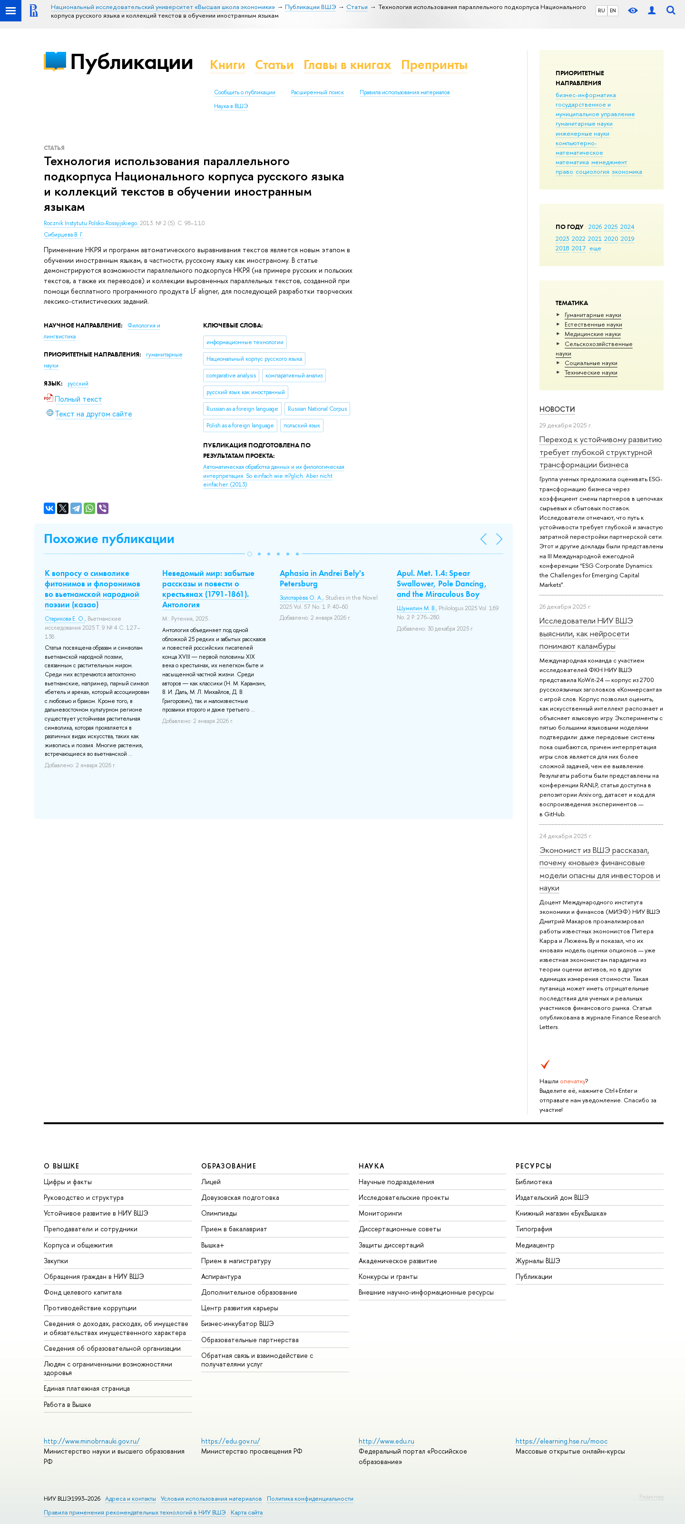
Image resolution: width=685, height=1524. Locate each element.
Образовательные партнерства (250, 1339)
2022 (579, 238)
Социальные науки (591, 362)
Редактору (651, 1496)
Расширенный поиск (317, 92)
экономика (627, 171)
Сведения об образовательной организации (112, 1348)
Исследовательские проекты (404, 1197)
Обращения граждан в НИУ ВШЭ (94, 1276)
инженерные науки (582, 133)
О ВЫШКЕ (62, 1165)
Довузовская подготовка (240, 1197)
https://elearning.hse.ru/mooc (561, 1440)
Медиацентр (535, 1244)
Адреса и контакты (130, 1498)
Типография (534, 1228)
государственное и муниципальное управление (595, 109)
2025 (611, 226)
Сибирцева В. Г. (64, 234)
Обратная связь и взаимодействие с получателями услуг (257, 1359)
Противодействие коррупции (90, 1307)
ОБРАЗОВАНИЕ (228, 1165)
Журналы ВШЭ (538, 1260)
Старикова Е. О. (65, 619)
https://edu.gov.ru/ (230, 1440)
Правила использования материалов (405, 92)
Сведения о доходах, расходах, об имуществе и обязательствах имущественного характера (116, 1327)
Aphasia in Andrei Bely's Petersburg (322, 578)
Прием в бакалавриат (234, 1228)
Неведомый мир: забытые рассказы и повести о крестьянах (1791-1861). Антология (208, 589)
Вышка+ (213, 1244)
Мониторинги (380, 1212)
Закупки (56, 1260)
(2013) (273, 475)
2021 (595, 238)
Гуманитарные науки (593, 314)
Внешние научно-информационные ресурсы (426, 1291)
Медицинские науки (593, 333)
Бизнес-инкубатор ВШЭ (237, 1323)
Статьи (274, 64)
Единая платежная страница (87, 1388)
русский (78, 383)
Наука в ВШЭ (231, 106)
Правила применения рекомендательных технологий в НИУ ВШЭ (135, 1512)
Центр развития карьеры (239, 1307)
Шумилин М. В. (416, 608)
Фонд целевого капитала (83, 1291)
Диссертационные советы (400, 1228)
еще (595, 248)
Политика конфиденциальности (310, 1498)
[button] (249, 554)
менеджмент (609, 162)
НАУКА (372, 1165)
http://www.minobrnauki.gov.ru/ (92, 1440)
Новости (557, 409)
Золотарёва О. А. (301, 598)
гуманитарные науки (584, 123)
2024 (627, 226)
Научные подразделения (396, 1181)
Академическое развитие (398, 1260)
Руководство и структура (84, 1197)
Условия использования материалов (211, 1498)
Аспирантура (221, 1276)
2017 (579, 248)
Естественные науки (593, 324)
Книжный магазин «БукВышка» (561, 1212)
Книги (227, 64)
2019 (628, 238)
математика (572, 162)
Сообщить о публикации (244, 92)
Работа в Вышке (67, 1404)
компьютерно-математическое (579, 148)
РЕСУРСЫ (534, 1165)
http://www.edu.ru (386, 1440)
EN (613, 10)
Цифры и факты (68, 1181)
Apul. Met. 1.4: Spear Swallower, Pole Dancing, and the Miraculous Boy (442, 583)
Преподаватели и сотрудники (90, 1228)
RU (601, 10)
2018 (562, 248)
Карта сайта (247, 1512)
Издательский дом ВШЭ (552, 1197)
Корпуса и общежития (78, 1244)
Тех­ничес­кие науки (591, 372)
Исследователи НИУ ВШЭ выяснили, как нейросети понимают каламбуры (586, 633)
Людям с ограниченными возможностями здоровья (108, 1368)
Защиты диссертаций (391, 1244)
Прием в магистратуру (236, 1260)
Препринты (434, 64)
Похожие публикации (109, 538)
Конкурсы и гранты (388, 1276)
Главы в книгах (347, 64)
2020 (611, 238)
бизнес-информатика (586, 94)
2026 (595, 226)
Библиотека (534, 1181)
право (564, 171)
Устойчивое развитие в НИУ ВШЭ (96, 1212)
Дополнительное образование (249, 1291)
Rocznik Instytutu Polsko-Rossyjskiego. (92, 223)
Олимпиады (219, 1212)
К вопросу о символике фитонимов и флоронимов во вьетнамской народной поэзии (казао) (92, 589)
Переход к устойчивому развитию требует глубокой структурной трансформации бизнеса (600, 452)
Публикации (131, 61)
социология (592, 171)
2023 (562, 238)
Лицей (211, 1181)
